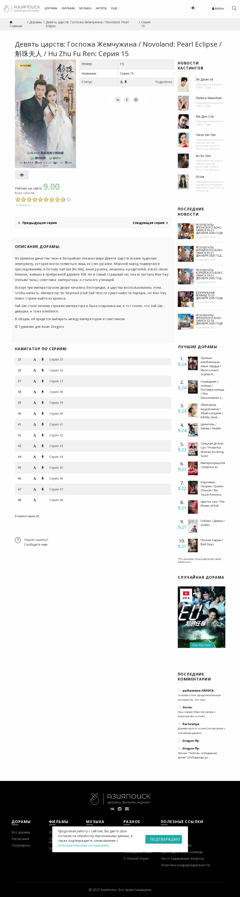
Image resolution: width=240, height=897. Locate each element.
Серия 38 (56, 392)
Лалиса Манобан (209, 98)
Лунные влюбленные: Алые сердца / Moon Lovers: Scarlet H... (211, 366)
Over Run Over (201, 645)
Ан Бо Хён (203, 156)
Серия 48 (56, 500)
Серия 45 (56, 467)
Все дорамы (21, 832)
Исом (200, 176)
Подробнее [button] (163, 82)
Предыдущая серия (37, 223)
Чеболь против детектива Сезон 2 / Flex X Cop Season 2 (208, 145)
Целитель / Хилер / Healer (211, 426)
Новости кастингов (191, 66)
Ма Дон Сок (205, 116)
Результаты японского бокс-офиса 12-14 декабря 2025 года (209, 319)
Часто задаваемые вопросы (182, 858)
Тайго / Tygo (203, 87)
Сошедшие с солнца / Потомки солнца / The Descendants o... (212, 389)
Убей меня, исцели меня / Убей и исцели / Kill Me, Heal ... (212, 411)
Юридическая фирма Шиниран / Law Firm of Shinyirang (210, 187)
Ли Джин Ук (204, 79)
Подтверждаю (165, 839)
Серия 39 (56, 402)
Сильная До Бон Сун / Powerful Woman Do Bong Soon (212, 449)
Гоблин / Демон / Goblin (213, 523)
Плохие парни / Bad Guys (212, 542)
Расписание (20, 839)
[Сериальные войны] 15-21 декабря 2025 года (209, 295)
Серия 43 (56, 446)
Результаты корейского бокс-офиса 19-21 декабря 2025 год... (209, 274)
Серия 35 (56, 359)
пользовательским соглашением (83, 845)
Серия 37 (56, 381)
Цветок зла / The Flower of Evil (213, 504)
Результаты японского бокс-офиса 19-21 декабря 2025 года (209, 228)
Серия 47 (56, 489)
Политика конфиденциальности (185, 865)
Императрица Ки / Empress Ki (213, 465)
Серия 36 (56, 370)
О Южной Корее (136, 858)
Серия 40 (56, 413)
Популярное (21, 845)
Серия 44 (56, 456)
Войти (218, 8)
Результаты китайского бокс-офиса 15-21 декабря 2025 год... (209, 251)
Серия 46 (56, 478)
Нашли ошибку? (36, 540)
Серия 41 (56, 424)
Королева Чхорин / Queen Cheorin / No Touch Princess (212, 488)
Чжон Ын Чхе (206, 135)
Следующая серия (150, 223)
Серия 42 (56, 435)
